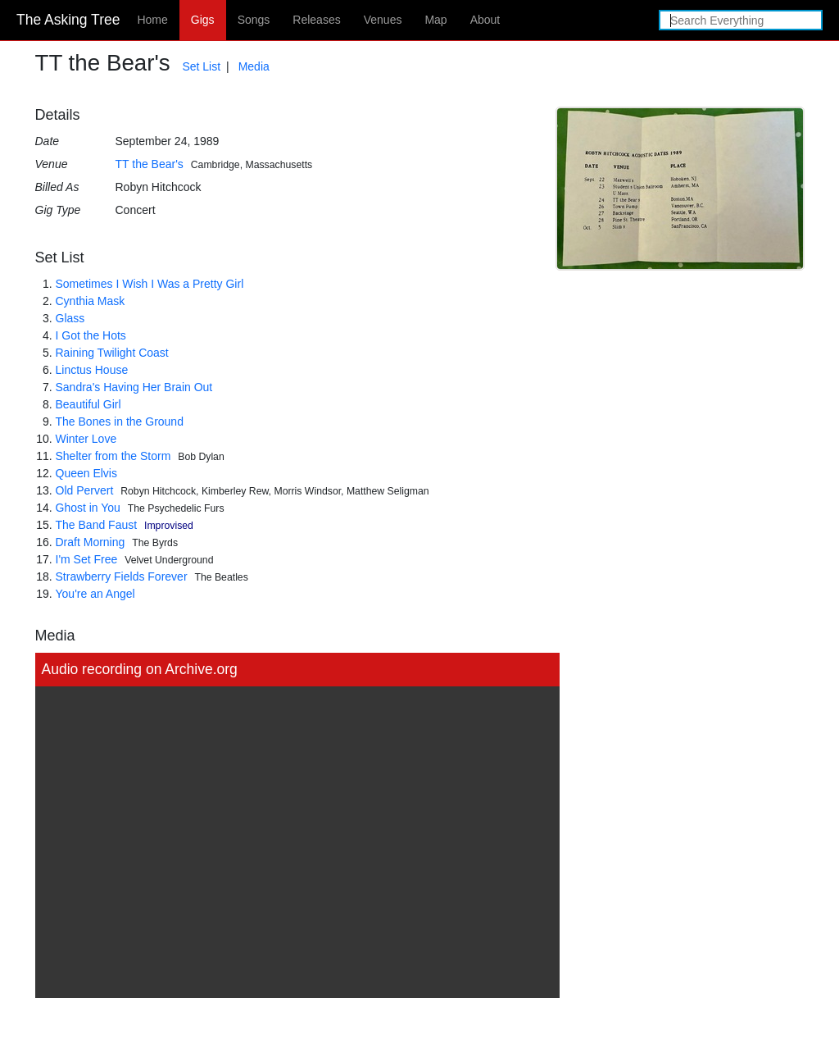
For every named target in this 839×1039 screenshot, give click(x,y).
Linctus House (92, 369)
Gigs (203, 19)
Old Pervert (85, 490)
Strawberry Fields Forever (122, 576)
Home (152, 19)
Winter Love (86, 438)
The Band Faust (97, 524)
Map (435, 19)
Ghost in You (88, 507)
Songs (254, 19)
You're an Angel (95, 593)
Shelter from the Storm (113, 456)
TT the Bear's (150, 164)
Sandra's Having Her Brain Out (134, 387)
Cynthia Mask (90, 301)
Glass (70, 318)
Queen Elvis (86, 473)
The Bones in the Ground (120, 421)
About (485, 19)
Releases (316, 19)
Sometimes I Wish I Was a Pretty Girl (150, 283)
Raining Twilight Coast (112, 352)
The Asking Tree (68, 19)
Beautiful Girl (88, 404)
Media (254, 66)
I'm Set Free (87, 559)
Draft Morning (90, 542)
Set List (201, 66)
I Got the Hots (91, 335)
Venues (383, 19)
